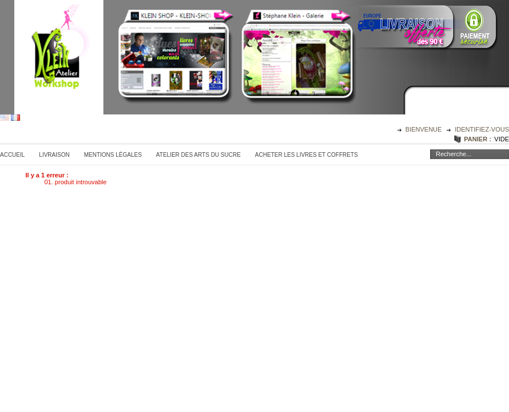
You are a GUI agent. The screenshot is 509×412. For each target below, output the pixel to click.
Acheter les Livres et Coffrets (306, 155)
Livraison (54, 155)
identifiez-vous (482, 129)
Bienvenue (424, 129)
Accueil (12, 155)
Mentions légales (113, 155)
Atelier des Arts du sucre (198, 155)
